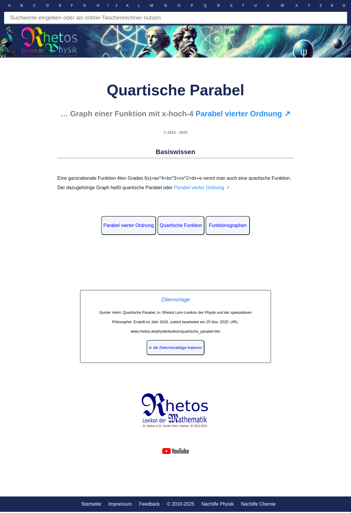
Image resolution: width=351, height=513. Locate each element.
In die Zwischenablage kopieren (175, 347)
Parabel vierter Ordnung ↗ (243, 114)
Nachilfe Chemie (258, 504)
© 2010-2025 (180, 504)
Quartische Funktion (181, 225)
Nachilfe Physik (217, 504)
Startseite (91, 504)
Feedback (149, 504)
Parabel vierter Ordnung (129, 225)
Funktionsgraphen (228, 225)
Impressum (120, 504)
